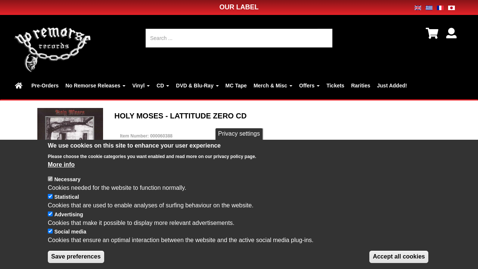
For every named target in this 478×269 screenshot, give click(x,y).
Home (20, 85)
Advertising (68, 217)
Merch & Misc (273, 86)
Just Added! (392, 86)
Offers (309, 86)
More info (61, 167)
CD (162, 86)
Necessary (67, 183)
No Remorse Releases (95, 86)
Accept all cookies (399, 260)
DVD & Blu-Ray (197, 86)
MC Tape (236, 86)
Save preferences (76, 260)
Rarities (360, 86)
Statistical (66, 200)
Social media (70, 235)
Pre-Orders (45, 86)
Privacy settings (239, 137)
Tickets (335, 86)
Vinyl (141, 86)
